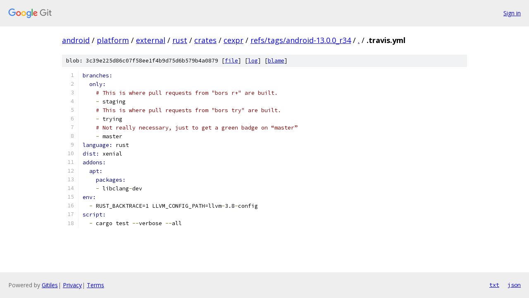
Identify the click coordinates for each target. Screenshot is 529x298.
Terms (95, 285)
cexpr (233, 40)
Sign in (512, 13)
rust (179, 40)
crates (205, 40)
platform (113, 40)
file (231, 60)
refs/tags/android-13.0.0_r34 (300, 40)
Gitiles (50, 285)
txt (494, 284)
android (76, 40)
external (150, 40)
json (514, 284)
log (253, 60)
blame (276, 60)
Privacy (72, 285)
